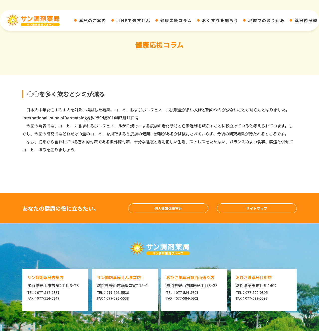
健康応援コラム (176, 20)
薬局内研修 (306, 20)
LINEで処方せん (133, 20)
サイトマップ (256, 208)
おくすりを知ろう (220, 20)
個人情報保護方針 (168, 208)
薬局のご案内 (92, 20)
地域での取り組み (266, 20)
